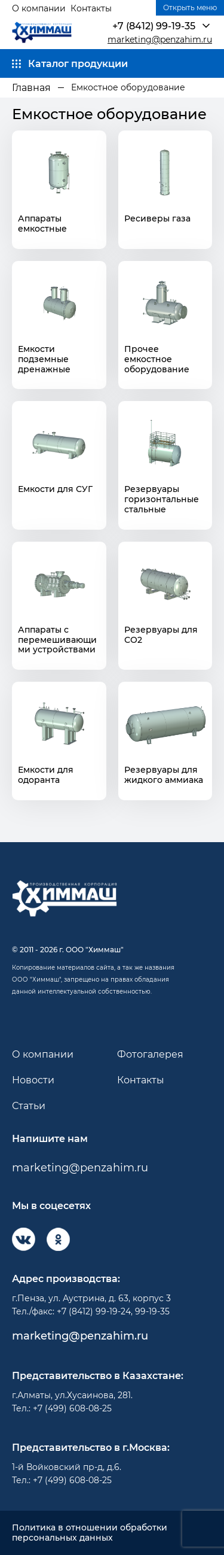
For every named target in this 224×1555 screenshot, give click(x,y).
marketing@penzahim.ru (160, 40)
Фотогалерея (150, 1054)
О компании (39, 8)
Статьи (28, 1105)
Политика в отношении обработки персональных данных (89, 1533)
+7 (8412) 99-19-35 (153, 26)
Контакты (91, 8)
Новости (33, 1080)
